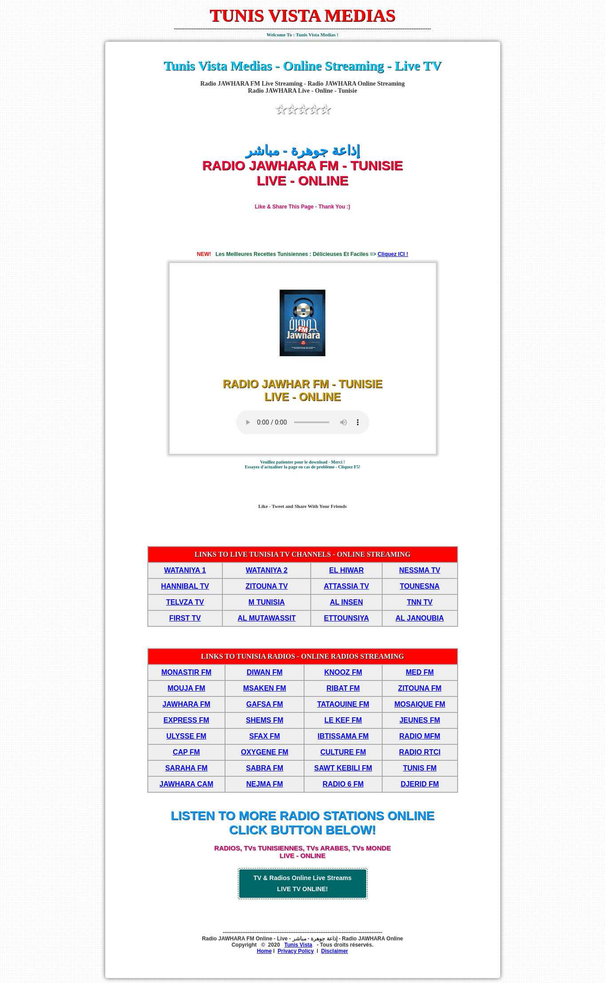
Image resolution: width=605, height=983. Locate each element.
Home (264, 951)
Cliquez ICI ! (393, 254)
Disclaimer (334, 951)
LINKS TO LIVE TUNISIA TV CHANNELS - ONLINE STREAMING (302, 554)
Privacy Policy (295, 951)
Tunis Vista (298, 945)
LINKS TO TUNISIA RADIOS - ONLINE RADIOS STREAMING (302, 656)
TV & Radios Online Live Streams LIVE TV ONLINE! (302, 883)
